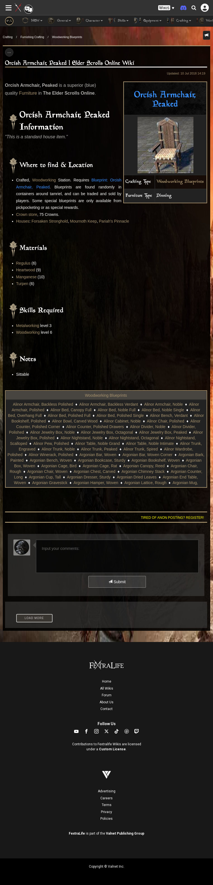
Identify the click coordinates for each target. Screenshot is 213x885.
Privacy (106, 812)
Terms (107, 805)
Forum (107, 695)
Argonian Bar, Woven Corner (147, 454)
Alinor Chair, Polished (165, 421)
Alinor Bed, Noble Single (163, 410)
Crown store (26, 214)
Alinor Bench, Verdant (169, 415)
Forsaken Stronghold (50, 221)
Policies (106, 819)
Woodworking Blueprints (67, 37)
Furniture (28, 93)
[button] (166, 8)
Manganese (26, 277)
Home (106, 681)
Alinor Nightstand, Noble (82, 438)
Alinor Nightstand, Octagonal (134, 438)
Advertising (106, 791)
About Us (106, 702)
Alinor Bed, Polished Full (69, 415)
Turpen (22, 283)
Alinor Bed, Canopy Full (70, 410)
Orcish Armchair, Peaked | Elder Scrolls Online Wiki (69, 63)
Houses (22, 221)
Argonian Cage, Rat (100, 466)
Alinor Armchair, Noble (163, 404)
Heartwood (25, 270)
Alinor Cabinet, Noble (122, 421)
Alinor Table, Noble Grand (97, 443)
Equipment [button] (148, 20)
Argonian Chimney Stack (143, 471)
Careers (106, 798)
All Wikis (106, 688)
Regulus (23, 263)
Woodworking (44, 180)
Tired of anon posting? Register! (172, 518)
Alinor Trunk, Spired (141, 449)
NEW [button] (32, 20)
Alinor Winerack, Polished (51, 454)
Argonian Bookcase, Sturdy (102, 460)
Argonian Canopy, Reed (144, 466)
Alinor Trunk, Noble (58, 449)
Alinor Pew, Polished (51, 443)
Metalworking (27, 325)
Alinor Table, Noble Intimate (150, 443)
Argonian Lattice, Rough (145, 482)
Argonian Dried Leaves (137, 477)
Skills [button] (118, 20)
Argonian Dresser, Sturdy (88, 477)
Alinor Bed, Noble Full (116, 410)
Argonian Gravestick (49, 482)
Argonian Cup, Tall (45, 477)
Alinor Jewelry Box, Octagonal (107, 432)
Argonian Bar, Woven (97, 454)
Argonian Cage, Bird (59, 466)
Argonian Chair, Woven (47, 471)
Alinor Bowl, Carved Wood (75, 421)
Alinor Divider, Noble (147, 426)
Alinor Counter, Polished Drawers (95, 426)
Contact (106, 709)
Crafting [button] (179, 20)
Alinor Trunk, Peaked (99, 449)
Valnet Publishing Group (125, 833)
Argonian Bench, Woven (51, 460)
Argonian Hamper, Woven (96, 482)
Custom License (112, 749)
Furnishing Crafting (32, 37)
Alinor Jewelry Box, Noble (52, 432)
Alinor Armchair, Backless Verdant (108, 404)
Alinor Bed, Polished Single (120, 415)
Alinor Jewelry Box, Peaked (163, 432)
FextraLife (77, 833)
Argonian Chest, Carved (94, 471)
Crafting (8, 37)
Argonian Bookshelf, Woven (156, 460)
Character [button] (90, 20)
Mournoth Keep (83, 221)
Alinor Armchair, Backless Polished (43, 404)
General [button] (59, 20)
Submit (117, 582)
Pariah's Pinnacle (114, 221)
